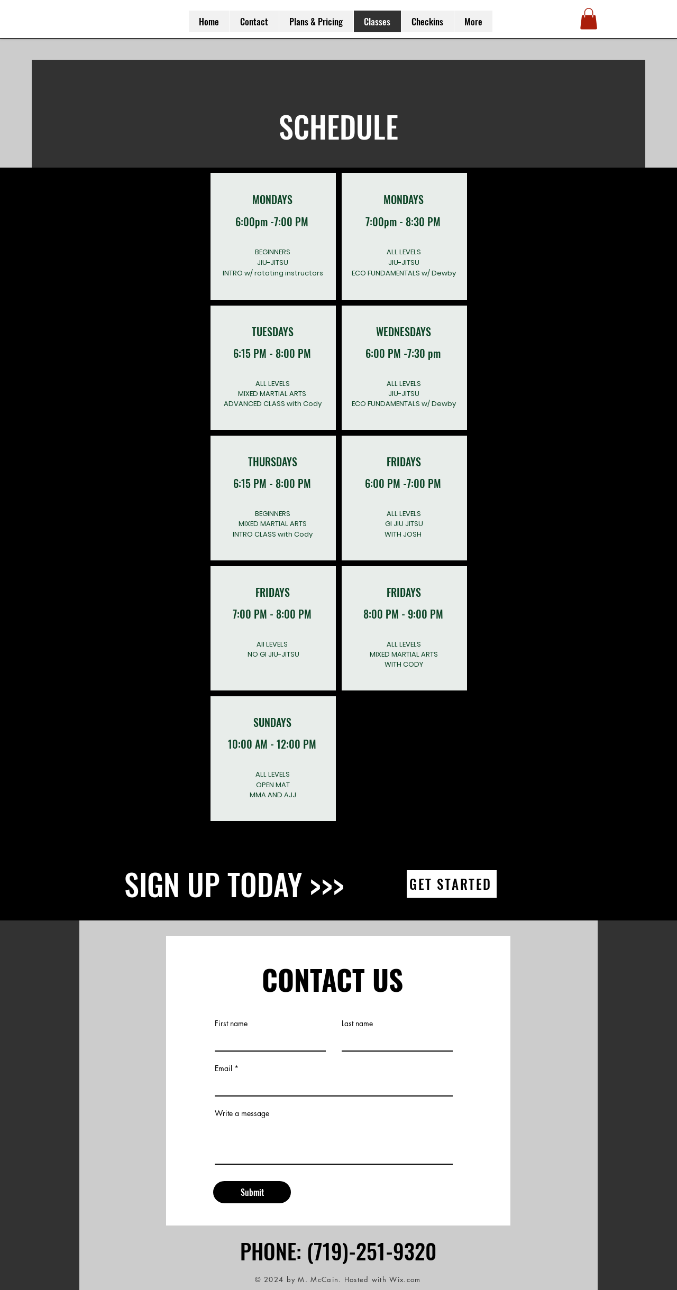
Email (223, 1068)
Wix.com (404, 1279)
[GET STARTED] (452, 884)
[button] (589, 19)
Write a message (242, 1113)
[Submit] (252, 1192)
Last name (357, 1023)
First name (231, 1023)
